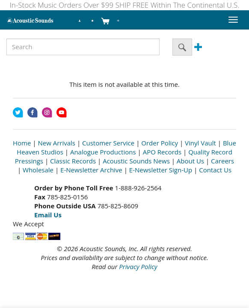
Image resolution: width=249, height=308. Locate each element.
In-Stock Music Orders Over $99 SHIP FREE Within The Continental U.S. (125, 5)
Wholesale (38, 170)
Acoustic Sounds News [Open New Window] (136, 161)
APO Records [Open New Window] (162, 152)
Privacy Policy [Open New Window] (138, 266)
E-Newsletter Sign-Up (160, 170)
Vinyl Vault (200, 143)
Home (22, 143)
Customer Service (108, 143)
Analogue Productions (103, 152)
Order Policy (159, 143)
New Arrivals (56, 143)
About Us (190, 161)
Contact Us (215, 170)
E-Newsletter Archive (91, 170)
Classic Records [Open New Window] (73, 161)
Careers (222, 161)
